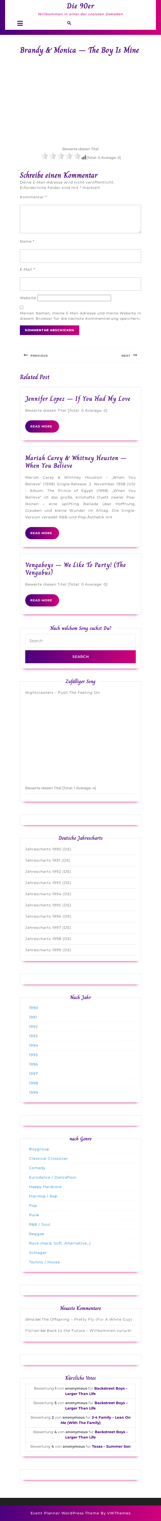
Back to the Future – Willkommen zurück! (89, 1330)
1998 (33, 1083)
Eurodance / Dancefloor (53, 1177)
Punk (34, 1215)
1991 (33, 1017)
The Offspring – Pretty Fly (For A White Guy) (87, 1319)
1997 (33, 1073)
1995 (33, 1055)
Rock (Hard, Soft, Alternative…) (60, 1243)
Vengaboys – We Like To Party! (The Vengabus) (75, 568)
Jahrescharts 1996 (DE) (48, 916)
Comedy (37, 1168)
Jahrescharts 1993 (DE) (48, 882)
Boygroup (39, 1149)
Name (27, 241)
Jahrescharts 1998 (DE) (48, 938)
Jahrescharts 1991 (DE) (48, 860)
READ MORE (44, 428)
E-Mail (27, 269)
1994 (33, 1045)
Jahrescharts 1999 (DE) (48, 950)
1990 (33, 1007)
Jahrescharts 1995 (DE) (48, 905)
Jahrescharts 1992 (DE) (48, 871)
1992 (33, 1026)
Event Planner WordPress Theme (66, 1513)
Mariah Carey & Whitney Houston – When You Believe (76, 462)
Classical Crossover (48, 1158)
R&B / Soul (39, 1224)
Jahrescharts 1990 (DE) (48, 849)
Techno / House (44, 1262)
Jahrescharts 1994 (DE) (48, 894)
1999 (33, 1092)
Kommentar (33, 197)
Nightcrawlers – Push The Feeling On (62, 692)
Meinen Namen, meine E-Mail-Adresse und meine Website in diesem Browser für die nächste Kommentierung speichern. (80, 316)
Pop (33, 1205)
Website (28, 298)
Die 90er (80, 6)
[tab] (20, 23)
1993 (33, 1036)
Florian (32, 1330)
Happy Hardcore (45, 1186)
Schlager (38, 1252)
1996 (33, 1064)
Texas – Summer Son (111, 1446)
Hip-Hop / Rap (43, 1196)
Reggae (36, 1234)
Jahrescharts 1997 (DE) (48, 927)
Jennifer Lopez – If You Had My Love (77, 399)
